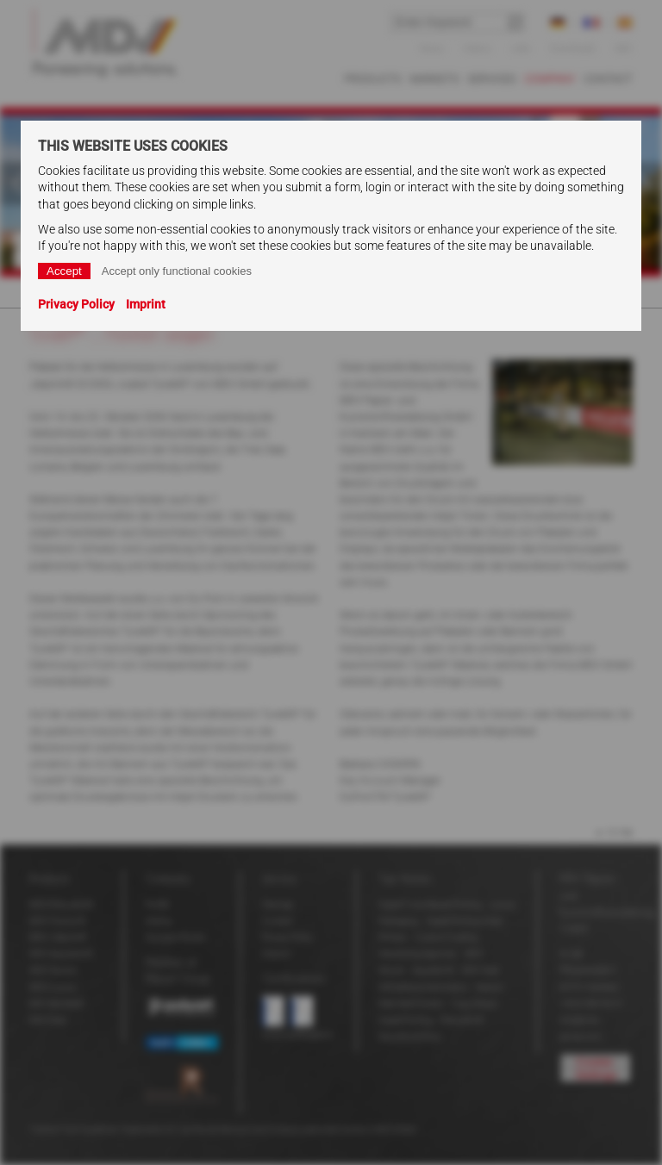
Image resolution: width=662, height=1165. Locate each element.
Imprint (146, 304)
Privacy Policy (76, 304)
